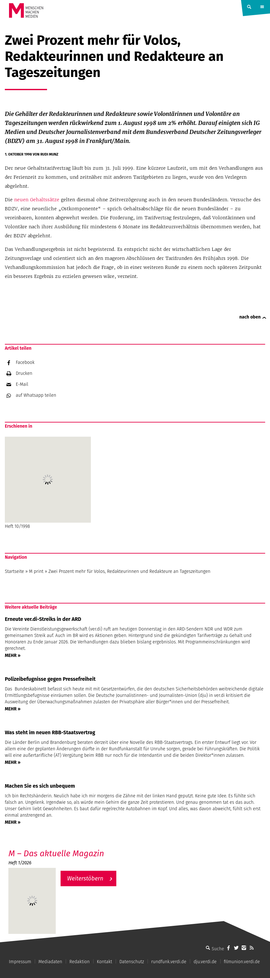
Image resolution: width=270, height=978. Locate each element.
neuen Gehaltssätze (37, 200)
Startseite (14, 571)
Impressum (20, 961)
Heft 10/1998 (48, 483)
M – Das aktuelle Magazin (56, 854)
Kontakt (104, 961)
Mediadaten (50, 961)
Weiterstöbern (85, 878)
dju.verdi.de (205, 961)
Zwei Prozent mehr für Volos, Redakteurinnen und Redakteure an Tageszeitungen (129, 571)
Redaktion (79, 961)
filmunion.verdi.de (242, 961)
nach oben (250, 317)
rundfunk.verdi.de (168, 961)
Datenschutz (131, 961)
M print (36, 571)
